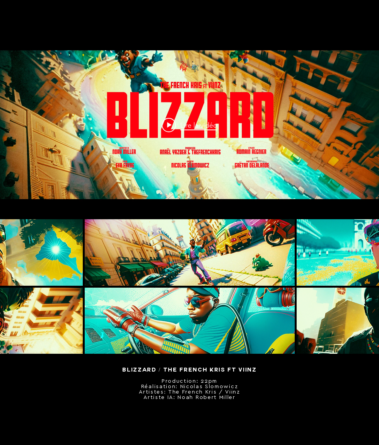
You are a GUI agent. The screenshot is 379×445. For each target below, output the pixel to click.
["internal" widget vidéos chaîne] (189, 125)
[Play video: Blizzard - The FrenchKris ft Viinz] (189, 125)
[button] (190, 252)
